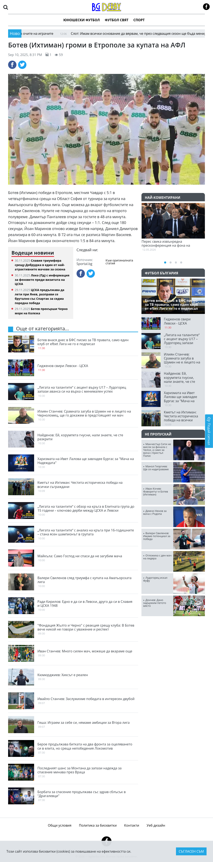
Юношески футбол (81, 20)
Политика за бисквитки (98, 825)
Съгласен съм (191, 851)
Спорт (139, 20)
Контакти (131, 825)
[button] (5, 7)
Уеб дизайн (156, 825)
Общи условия (59, 825)
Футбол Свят (117, 20)
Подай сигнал (209, 431)
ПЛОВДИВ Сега (173, 635)
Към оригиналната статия (119, 262)
